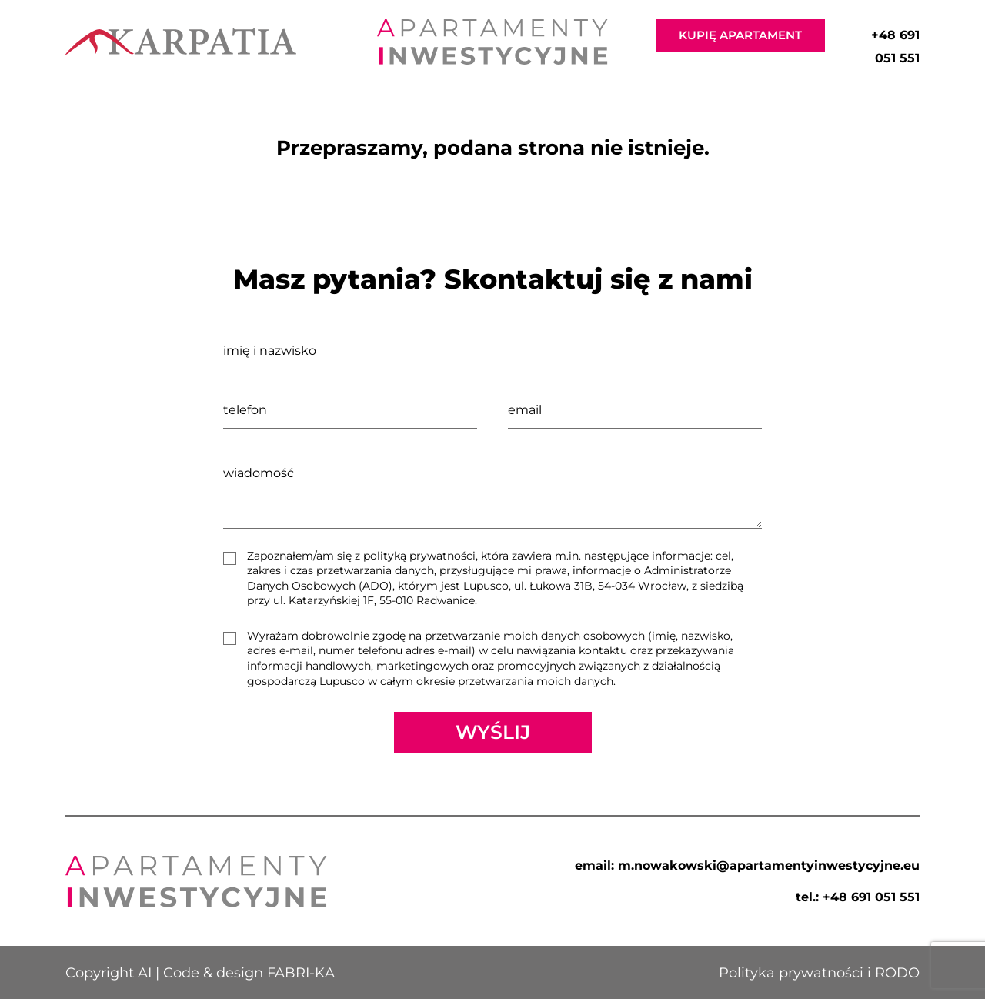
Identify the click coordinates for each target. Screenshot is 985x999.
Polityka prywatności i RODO (819, 972)
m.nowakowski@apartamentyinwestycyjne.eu (769, 865)
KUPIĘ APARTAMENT (740, 35)
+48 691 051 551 (871, 897)
